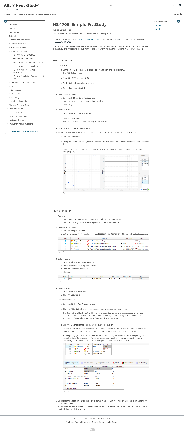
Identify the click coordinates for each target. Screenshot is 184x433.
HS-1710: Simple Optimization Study (28, 62)
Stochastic (15, 94)
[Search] (173, 5)
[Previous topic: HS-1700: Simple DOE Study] (175, 14)
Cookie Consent (112, 422)
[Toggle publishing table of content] (5, 21)
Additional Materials (19, 101)
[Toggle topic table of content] (178, 21)
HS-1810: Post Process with (24, 71)
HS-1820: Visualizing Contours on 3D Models (28, 77)
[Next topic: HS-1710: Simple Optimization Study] (178, 14)
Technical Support (98, 422)
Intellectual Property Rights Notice (78, 422)
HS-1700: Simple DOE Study (24, 55)
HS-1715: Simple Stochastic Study (27, 66)
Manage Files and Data (19, 105)
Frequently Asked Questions (21, 124)
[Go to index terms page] (177, 6)
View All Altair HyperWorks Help (25, 131)
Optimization (16, 90)
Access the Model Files (20, 40)
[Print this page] (181, 14)
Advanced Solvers (18, 47)
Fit (12, 86)
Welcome (13, 25)
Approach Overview (26, 14)
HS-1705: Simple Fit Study (46, 14)
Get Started (14, 32)
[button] (8, 25)
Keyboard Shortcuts (17, 120)
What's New (14, 28)
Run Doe (158, 25)
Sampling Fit (16, 97)
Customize (18, 116)
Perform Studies (16, 108)
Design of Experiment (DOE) (23, 82)
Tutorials (14, 14)
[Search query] (141, 5)
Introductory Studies (19, 43)
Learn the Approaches (18, 112)
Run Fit (157, 29)
